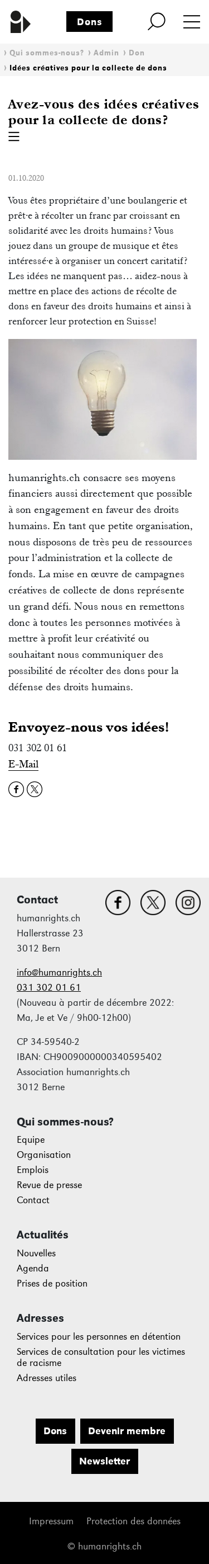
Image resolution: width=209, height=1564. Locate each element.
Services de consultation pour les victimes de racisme (101, 1357)
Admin (106, 53)
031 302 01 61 (49, 987)
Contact (33, 1200)
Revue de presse (49, 1185)
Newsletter (104, 1461)
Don (137, 53)
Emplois (32, 1170)
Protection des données (133, 1521)
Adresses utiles (46, 1378)
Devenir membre (127, 1430)
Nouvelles (36, 1253)
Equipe (31, 1140)
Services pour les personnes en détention (99, 1336)
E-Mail (23, 763)
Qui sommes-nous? (46, 53)
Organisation (44, 1155)
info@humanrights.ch (59, 972)
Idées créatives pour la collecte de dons (88, 68)
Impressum (51, 1521)
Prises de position (52, 1283)
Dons (90, 21)
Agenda (33, 1268)
